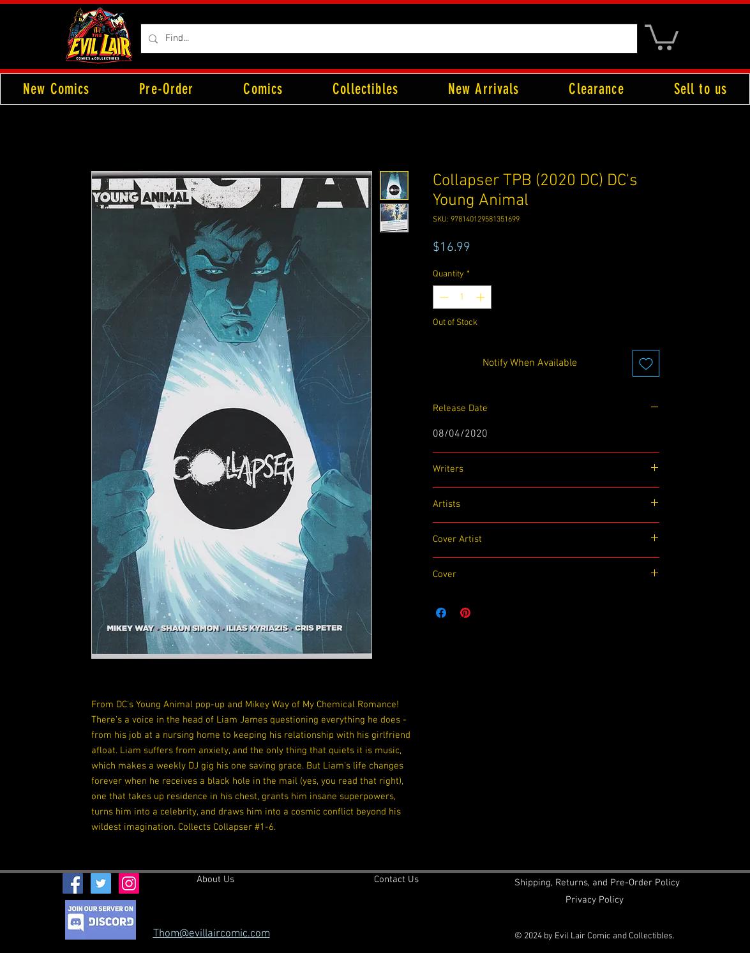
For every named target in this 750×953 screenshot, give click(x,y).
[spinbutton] (462, 297)
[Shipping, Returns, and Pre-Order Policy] (597, 882)
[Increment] (482, 297)
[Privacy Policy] (594, 900)
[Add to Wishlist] (646, 363)
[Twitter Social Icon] (101, 883)
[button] (662, 36)
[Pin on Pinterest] (465, 612)
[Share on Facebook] (441, 612)
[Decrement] (443, 297)
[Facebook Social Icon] (73, 883)
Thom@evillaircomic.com (211, 933)
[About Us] (215, 879)
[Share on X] (489, 612)
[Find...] (387, 38)
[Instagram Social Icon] (129, 883)
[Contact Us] (396, 879)
